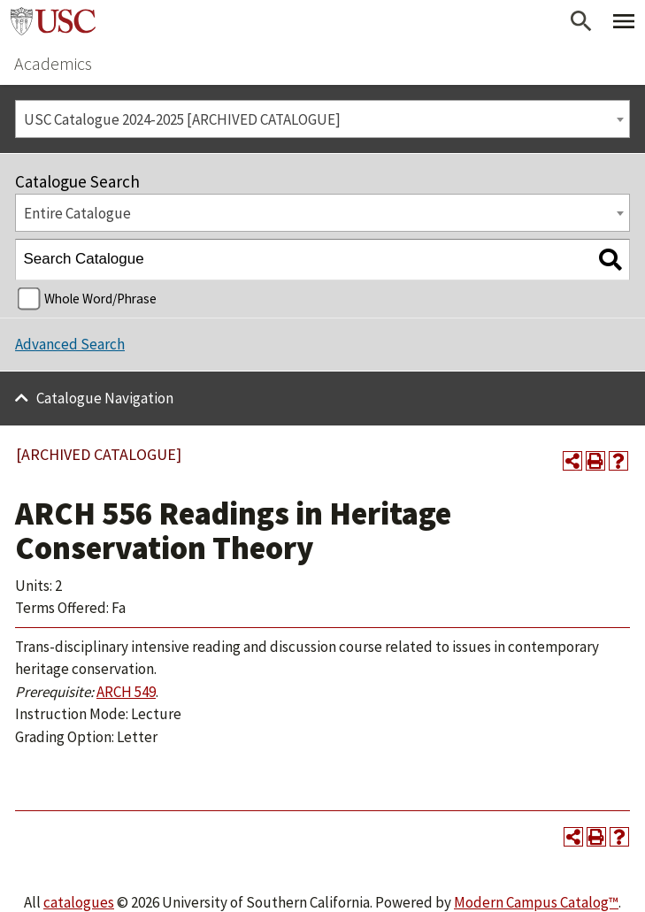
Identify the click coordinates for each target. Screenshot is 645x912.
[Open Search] (581, 21)
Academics (53, 63)
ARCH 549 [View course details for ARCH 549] (126, 691)
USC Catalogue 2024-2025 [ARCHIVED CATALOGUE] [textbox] (182, 119)
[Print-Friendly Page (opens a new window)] (595, 461)
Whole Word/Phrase (100, 298)
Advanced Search (70, 344)
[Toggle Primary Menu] (624, 21)
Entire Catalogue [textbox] (77, 213)
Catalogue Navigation (104, 398)
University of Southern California (53, 21)
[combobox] (322, 119)
